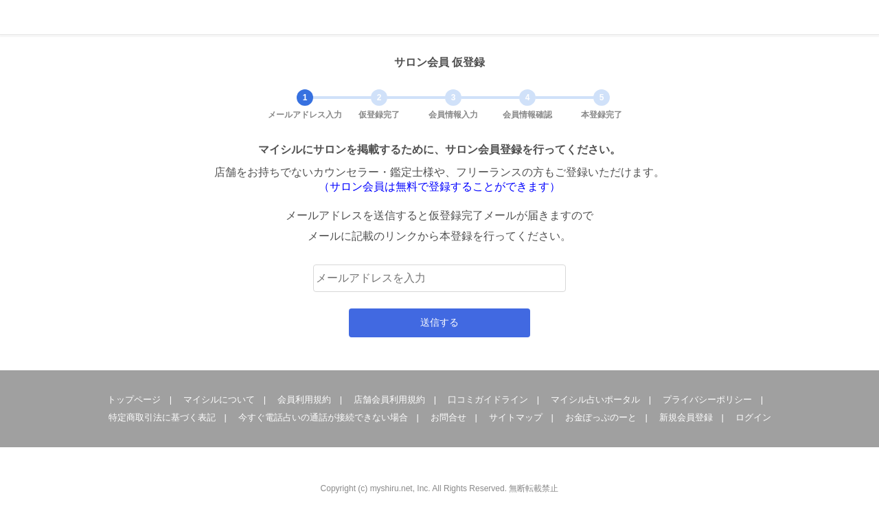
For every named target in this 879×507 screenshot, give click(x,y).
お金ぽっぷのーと (601, 417)
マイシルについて (219, 399)
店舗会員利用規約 (389, 399)
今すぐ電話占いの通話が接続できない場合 (323, 417)
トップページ (134, 399)
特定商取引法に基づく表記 (162, 417)
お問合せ (448, 417)
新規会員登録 (686, 417)
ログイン (753, 417)
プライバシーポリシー (707, 399)
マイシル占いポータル (595, 399)
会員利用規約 (304, 399)
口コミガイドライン (488, 399)
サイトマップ (516, 417)
